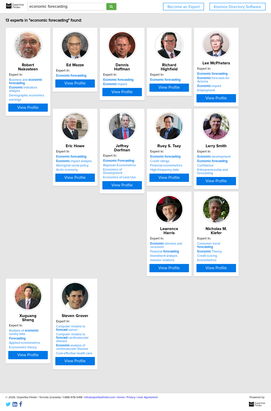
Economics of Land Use (155, 178)
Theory (151, 259)
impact (151, 80)
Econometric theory (209, 268)
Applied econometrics (211, 263)
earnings (32, 92)
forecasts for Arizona (48, 167)
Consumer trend (159, 255)
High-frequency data (210, 178)
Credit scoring (149, 263)
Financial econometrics (212, 174)
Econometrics (148, 268)
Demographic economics (43, 88)
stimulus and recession (106, 255)
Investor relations (95, 268)
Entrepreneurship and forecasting (49, 268)
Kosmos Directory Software (237, 7)
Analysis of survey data (219, 255)
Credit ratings (205, 169)
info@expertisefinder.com (99, 397)
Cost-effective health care (44, 368)
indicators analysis (46, 83)
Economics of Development (158, 174)
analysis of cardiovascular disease (42, 361)
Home (121, 397)
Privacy (131, 397)
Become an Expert (183, 7)
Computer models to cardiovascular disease (47, 354)
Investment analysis (96, 263)
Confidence (34, 263)
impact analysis (100, 169)
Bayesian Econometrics (155, 169)
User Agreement (147, 397)
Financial (97, 259)
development (42, 255)
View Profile (50, 107)
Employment (35, 176)
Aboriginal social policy (99, 174)
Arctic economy (93, 178)
